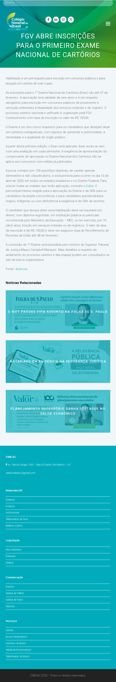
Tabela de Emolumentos (18, 649)
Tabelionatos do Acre (17, 519)
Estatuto (10, 506)
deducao (21, 269)
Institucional (12, 512)
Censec (10, 630)
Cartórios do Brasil (16, 643)
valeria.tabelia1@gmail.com (20, 473)
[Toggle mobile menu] (108, 24)
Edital (89, 186)
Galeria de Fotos (14, 599)
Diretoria (10, 499)
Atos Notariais (13, 549)
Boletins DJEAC (14, 525)
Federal (9, 562)
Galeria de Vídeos (15, 593)
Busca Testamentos (16, 636)
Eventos (10, 586)
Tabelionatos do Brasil (17, 656)
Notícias (10, 606)
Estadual (10, 556)
